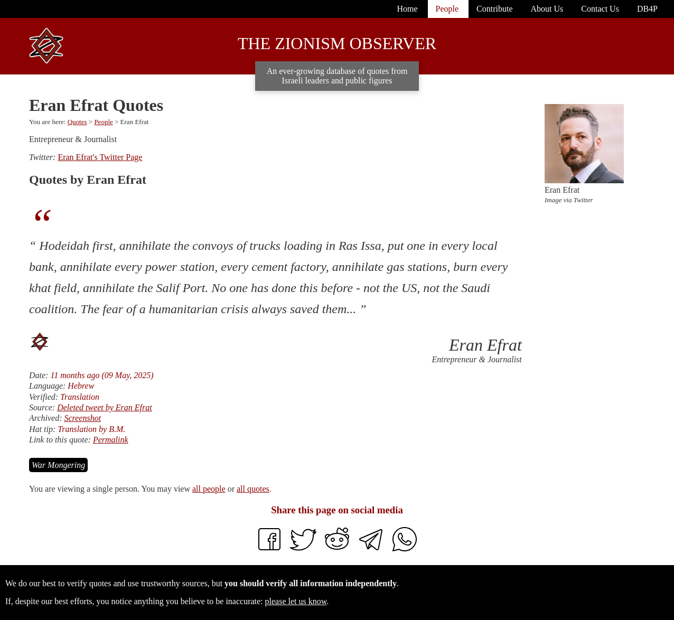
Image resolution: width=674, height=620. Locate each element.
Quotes (77, 122)
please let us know (296, 601)
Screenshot (82, 418)
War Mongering (58, 465)
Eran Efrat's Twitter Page (100, 157)
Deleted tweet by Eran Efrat (104, 407)
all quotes (253, 488)
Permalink (110, 439)
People (103, 122)
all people (209, 488)
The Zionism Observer (337, 43)
